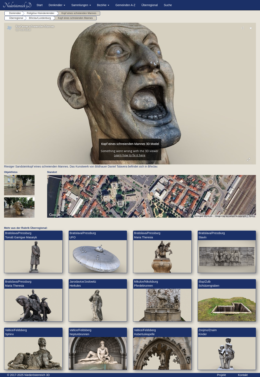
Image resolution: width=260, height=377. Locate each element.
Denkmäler (57, 5)
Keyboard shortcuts (203, 216)
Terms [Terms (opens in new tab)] (252, 216)
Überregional (149, 5)
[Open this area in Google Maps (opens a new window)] (55, 215)
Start (40, 5)
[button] (151, 194)
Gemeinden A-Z (125, 5)
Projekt (221, 375)
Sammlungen (81, 5)
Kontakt (243, 375)
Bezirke (103, 5)
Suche (168, 5)
